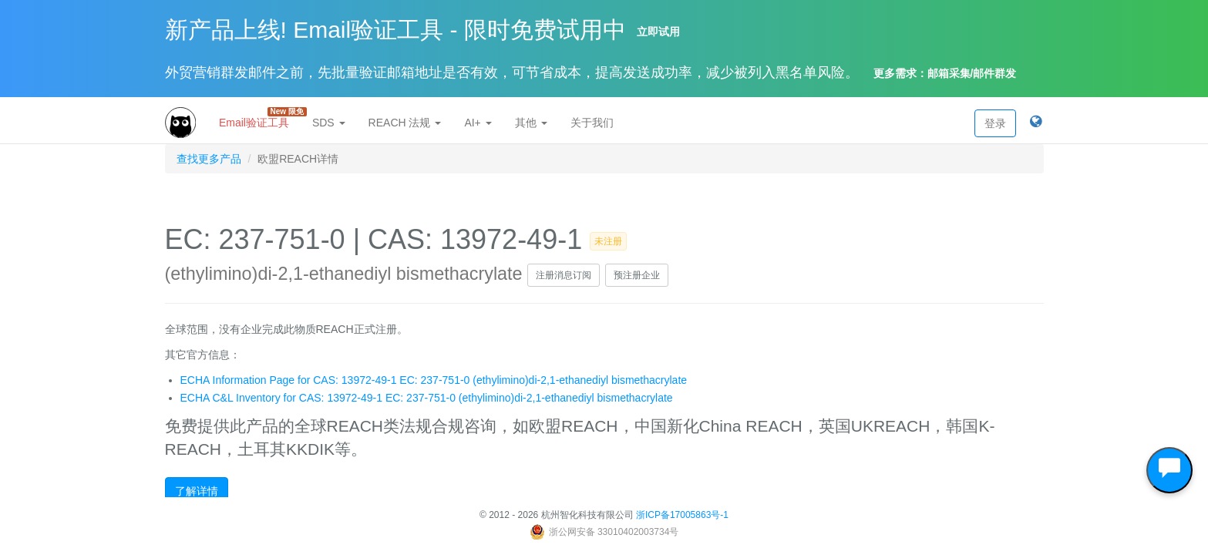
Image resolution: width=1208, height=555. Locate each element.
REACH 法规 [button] (405, 122)
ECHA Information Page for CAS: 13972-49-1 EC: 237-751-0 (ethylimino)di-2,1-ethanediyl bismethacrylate (434, 380)
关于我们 (592, 122)
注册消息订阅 (563, 275)
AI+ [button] (477, 122)
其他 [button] (531, 122)
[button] (1035, 122)
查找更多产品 (209, 159)
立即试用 (658, 31)
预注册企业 (637, 275)
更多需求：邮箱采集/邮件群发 (945, 73)
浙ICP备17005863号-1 (682, 515)
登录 (995, 123)
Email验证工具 (260, 118)
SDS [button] (328, 122)
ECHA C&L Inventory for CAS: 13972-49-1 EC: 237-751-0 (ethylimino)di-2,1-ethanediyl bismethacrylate (426, 398)
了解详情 (196, 491)
